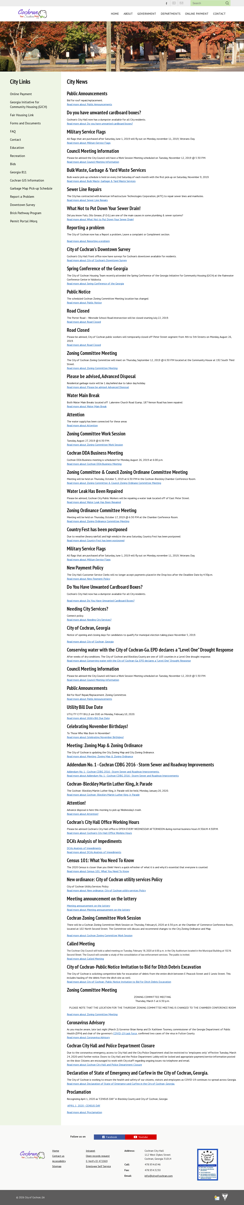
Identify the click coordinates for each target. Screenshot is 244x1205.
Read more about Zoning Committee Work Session (95, 444)
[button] (227, 3)
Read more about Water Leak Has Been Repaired (94, 502)
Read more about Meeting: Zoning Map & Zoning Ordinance (100, 756)
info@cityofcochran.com (159, 1175)
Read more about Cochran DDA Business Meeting (94, 464)
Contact (219, 14)
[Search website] (206, 3)
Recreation (17, 156)
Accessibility (59, 1161)
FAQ (13, 131)
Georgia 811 (18, 172)
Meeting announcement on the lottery (88, 905)
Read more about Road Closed (84, 321)
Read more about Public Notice (84, 302)
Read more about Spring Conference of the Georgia (95, 283)
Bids (13, 164)
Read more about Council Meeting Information (93, 161)
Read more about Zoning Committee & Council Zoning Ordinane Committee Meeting (114, 483)
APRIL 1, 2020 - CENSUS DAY (83, 1105)
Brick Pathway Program (25, 213)
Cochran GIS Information (27, 180)
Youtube (151, 1137)
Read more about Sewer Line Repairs (87, 200)
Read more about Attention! (82, 814)
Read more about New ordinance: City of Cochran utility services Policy (106, 890)
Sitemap (56, 1166)
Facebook (109, 1137)
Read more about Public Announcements (89, 104)
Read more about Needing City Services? (89, 619)
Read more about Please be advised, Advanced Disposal (98, 387)
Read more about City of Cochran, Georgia (90, 641)
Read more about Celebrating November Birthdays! (95, 737)
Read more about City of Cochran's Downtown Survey (97, 260)
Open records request (98, 1156)
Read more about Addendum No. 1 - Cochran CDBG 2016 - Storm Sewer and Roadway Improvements (123, 775)
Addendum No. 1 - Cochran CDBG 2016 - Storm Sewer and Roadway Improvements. (113, 771)
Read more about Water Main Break (87, 406)
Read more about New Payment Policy (88, 578)
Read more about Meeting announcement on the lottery (98, 909)
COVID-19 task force (125, 1033)
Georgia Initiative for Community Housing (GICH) (28, 104)
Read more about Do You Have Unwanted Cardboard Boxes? (101, 600)
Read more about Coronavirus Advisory (88, 1037)
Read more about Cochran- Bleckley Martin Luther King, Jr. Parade (103, 794)
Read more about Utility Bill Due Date (88, 718)
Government (146, 14)
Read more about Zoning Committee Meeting (92, 368)
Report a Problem (22, 196)
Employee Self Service (98, 1166)
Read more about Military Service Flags (89, 142)
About (128, 14)
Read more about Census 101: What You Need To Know (98, 871)
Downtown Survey (22, 205)
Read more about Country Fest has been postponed (95, 540)
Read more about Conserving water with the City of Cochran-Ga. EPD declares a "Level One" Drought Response (129, 660)
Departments (170, 14)
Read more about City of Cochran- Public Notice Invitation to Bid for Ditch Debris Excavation (119, 981)
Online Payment (196, 14)
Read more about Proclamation (84, 1112)
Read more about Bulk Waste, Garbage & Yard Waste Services (101, 181)
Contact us (58, 1156)
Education (17, 147)
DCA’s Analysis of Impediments (84, 848)
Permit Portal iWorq (23, 221)
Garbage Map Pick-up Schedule (31, 188)
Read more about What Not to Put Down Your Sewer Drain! (100, 219)
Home (115, 14)
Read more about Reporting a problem (88, 241)
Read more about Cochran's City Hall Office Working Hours (99, 833)
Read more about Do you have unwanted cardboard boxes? (100, 123)
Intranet (90, 1150)
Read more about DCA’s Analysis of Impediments (94, 852)
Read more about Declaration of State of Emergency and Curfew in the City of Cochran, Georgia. (121, 1083)
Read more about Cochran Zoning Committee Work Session (99, 935)
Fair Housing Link (22, 115)
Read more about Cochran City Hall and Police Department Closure (104, 1064)
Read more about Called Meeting (85, 958)
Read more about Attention (82, 425)
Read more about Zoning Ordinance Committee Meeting (98, 521)
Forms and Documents (25, 123)
